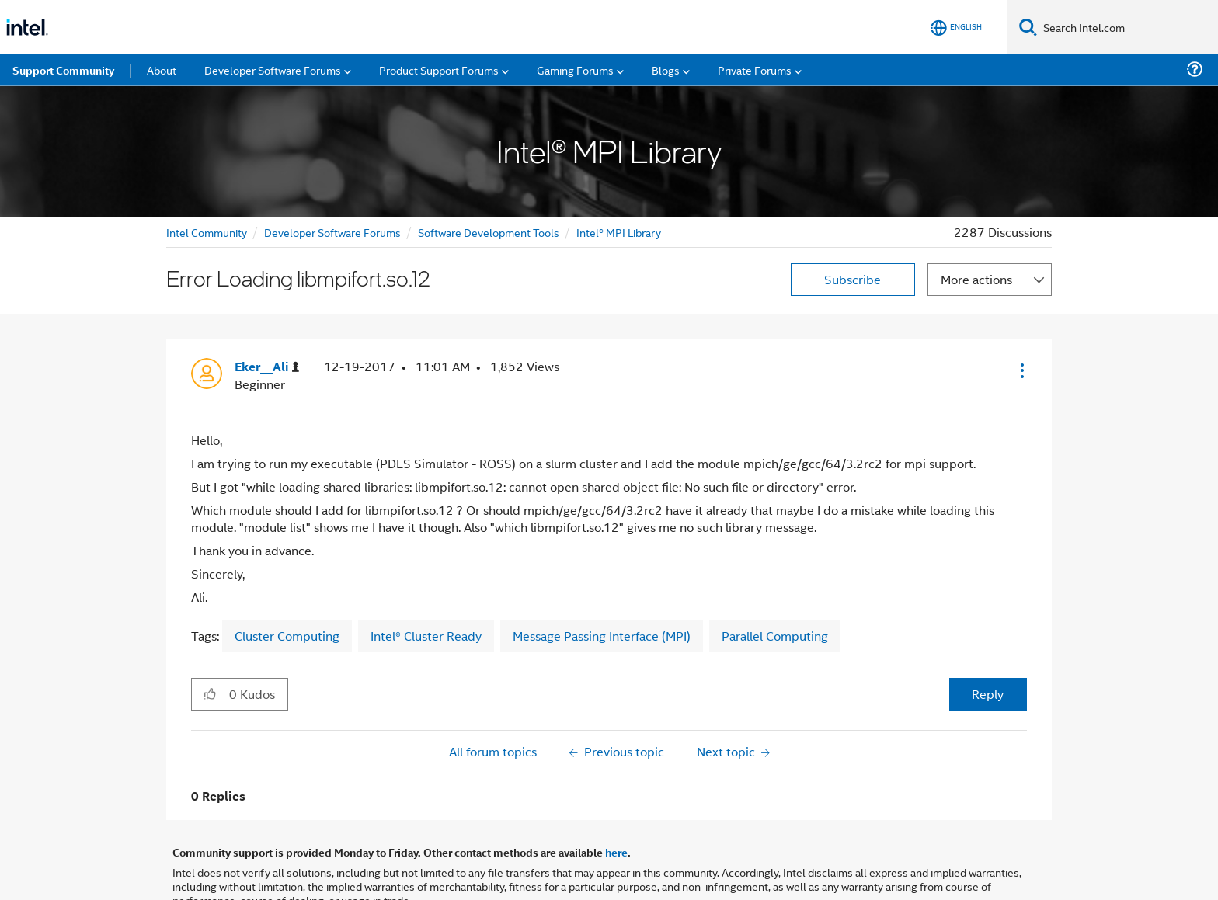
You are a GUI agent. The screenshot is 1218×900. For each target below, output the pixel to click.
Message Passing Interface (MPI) (602, 581)
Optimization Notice (558, 865)
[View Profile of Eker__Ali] (267, 312)
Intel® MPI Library (618, 177)
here (616, 797)
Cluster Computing (287, 581)
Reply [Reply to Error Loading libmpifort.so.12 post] (988, 639)
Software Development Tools (488, 177)
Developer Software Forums (332, 177)
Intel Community (206, 177)
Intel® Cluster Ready (426, 581)
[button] (1020, 316)
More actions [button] (976, 225)
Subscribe (852, 225)
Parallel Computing (775, 581)
